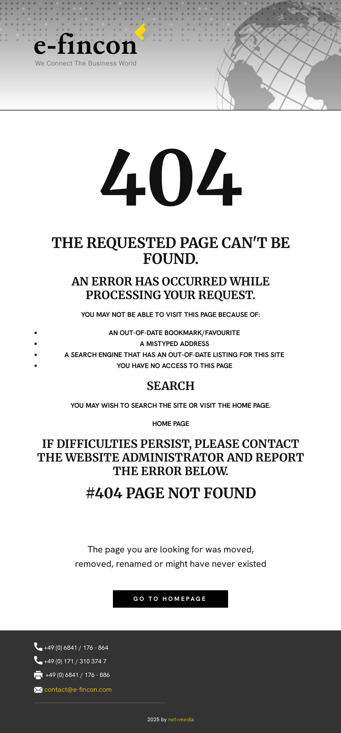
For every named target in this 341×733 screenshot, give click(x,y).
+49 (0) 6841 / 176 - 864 (71, 648)
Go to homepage (170, 599)
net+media (181, 719)
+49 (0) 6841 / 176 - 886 (72, 675)
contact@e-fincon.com (78, 689)
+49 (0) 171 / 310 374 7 (70, 661)
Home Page (170, 423)
